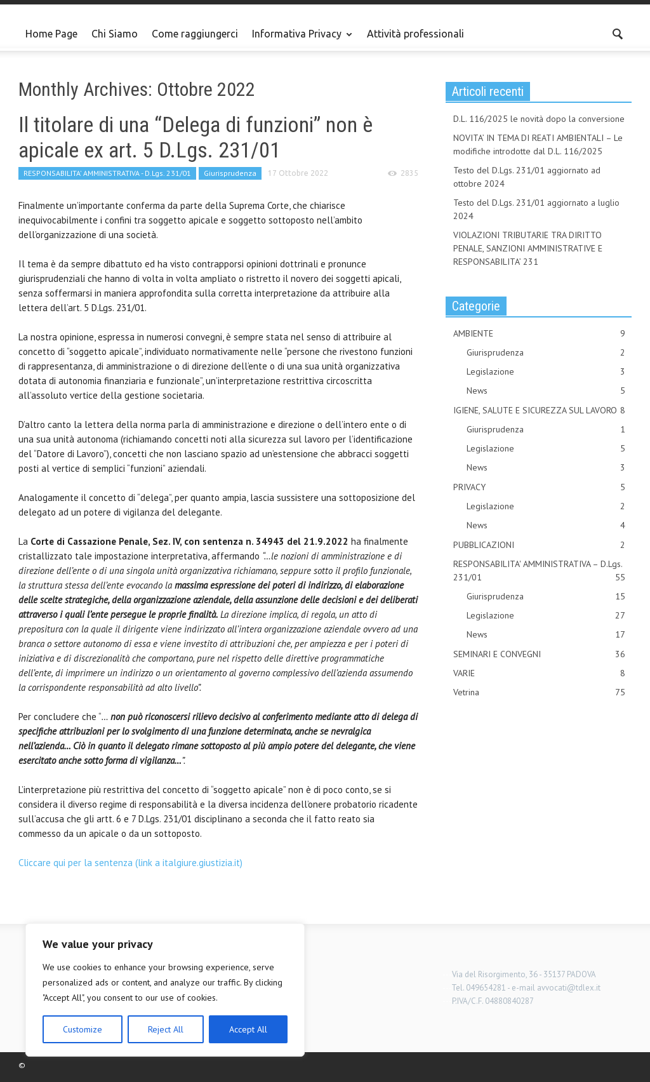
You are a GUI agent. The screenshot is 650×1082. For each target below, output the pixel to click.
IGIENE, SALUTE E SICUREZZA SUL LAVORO (539, 410)
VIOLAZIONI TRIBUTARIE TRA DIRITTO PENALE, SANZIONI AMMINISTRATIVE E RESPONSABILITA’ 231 (527, 248)
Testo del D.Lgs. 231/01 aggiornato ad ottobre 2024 (526, 176)
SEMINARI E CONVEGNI (539, 654)
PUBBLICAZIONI (539, 545)
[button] (618, 33)
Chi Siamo (114, 33)
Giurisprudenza (230, 173)
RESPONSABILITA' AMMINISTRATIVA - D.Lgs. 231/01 (107, 173)
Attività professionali (415, 33)
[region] (165, 990)
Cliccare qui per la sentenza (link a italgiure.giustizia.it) (130, 863)
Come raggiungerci (195, 33)
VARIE (539, 673)
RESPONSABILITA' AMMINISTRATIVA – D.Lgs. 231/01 (539, 571)
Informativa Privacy (298, 39)
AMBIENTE (539, 333)
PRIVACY (539, 487)
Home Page (51, 33)
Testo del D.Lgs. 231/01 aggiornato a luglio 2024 (536, 209)
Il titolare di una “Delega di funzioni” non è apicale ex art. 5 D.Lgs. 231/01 (195, 137)
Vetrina (539, 692)
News (546, 390)
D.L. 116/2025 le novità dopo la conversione (539, 118)
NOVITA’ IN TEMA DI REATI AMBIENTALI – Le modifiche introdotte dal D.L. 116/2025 (538, 144)
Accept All (248, 1029)
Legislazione (546, 371)
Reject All (165, 1029)
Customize (82, 1029)
